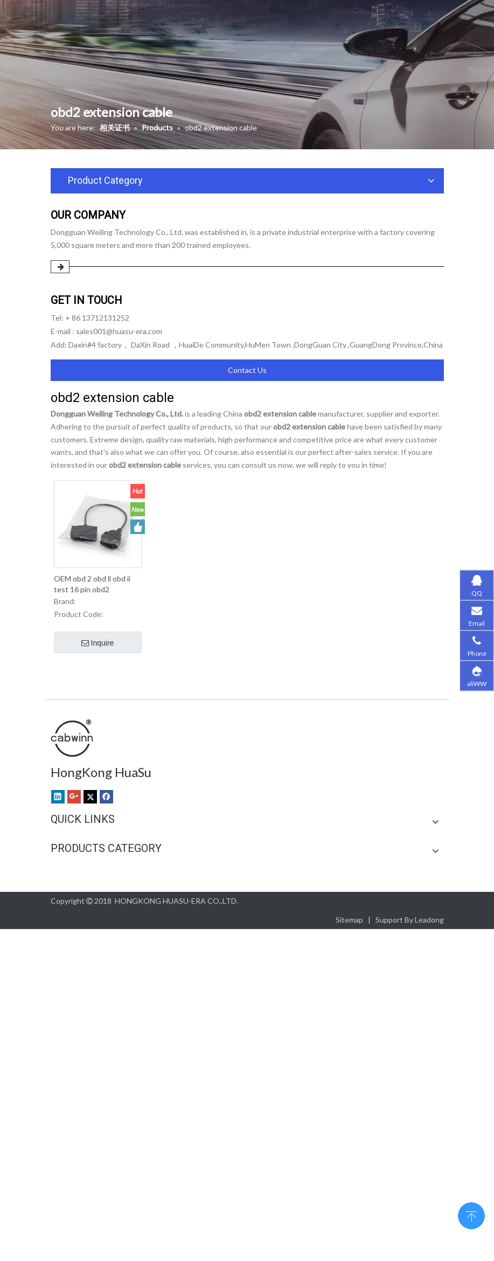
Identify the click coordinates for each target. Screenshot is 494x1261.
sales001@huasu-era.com (119, 331)
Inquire (97, 643)
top (471, 1214)
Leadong (429, 919)
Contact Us (247, 370)
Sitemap (349, 919)
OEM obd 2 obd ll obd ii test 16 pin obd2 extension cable (92, 584)
